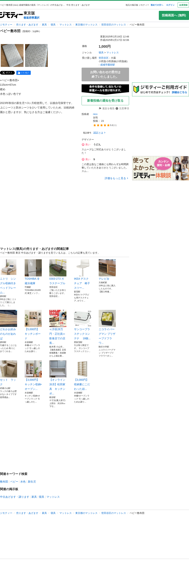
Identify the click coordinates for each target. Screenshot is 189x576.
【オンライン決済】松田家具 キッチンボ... (57, 377)
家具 (44, 24)
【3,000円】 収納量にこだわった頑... (82, 375)
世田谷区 (104, 57)
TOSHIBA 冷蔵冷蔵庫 (33, 272)
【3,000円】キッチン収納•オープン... (33, 375)
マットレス (65, 24)
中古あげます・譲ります (14, 496)
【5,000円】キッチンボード (33, 325)
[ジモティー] (11, 15)
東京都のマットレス (86, 24)
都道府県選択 (31, 17)
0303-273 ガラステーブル (57, 272)
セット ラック (8, 373)
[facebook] (23, 73)
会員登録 (183, 5)
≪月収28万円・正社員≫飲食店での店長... (57, 327)
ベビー (14, 481)
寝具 (53, 24)
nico (95, 114)
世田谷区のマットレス (113, 24)
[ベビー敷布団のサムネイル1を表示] (12, 55)
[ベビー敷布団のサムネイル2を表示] (36, 55)
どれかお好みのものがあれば (8, 325)
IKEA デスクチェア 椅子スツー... (82, 274)
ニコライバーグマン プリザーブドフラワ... (107, 327)
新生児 (32, 481)
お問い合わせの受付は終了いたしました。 (105, 74)
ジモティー (6, 24)
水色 (23, 481)
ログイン (170, 5)
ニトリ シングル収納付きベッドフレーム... (8, 276)
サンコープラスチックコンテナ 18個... (82, 325)
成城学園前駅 (107, 64)
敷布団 (4, 481)
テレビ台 (107, 269)
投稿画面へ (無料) (174, 15)
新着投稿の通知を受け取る (105, 100)
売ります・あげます (27, 24)
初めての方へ (157, 5)
